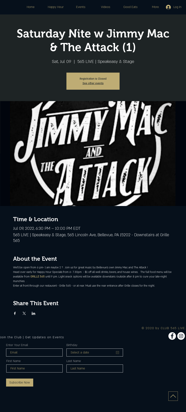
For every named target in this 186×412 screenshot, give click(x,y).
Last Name (73, 361)
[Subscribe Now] (19, 383)
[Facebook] (172, 336)
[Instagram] (181, 336)
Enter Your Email (17, 345)
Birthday (71, 345)
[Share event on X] (24, 313)
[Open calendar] (117, 352)
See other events (93, 83)
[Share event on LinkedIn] (33, 313)
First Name (13, 361)
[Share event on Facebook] (15, 313)
